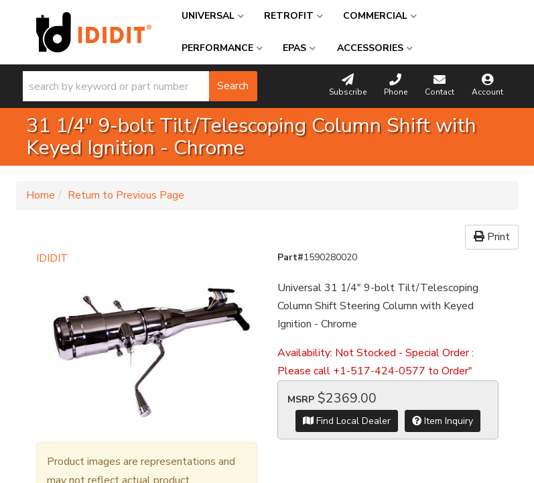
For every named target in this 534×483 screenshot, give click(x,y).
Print (492, 236)
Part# (290, 257)
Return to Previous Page (126, 195)
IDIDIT (52, 258)
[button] (140, 86)
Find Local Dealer (347, 421)
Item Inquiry (442, 421)
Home (40, 195)
